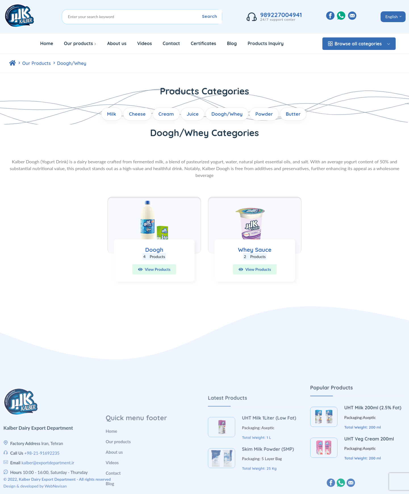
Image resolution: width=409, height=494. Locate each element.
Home (46, 43)
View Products (154, 269)
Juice (193, 114)
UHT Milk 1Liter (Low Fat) (269, 465)
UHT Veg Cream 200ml (369, 476)
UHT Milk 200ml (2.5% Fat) (372, 445)
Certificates (203, 43)
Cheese (137, 114)
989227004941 (281, 15)
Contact (171, 43)
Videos (144, 43)
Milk (111, 114)
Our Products (37, 63)
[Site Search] (145, 17)
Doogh (154, 249)
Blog (232, 43)
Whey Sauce (255, 249)
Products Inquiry (266, 43)
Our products (80, 43)
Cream (166, 114)
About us (116, 43)
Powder (264, 114)
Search (209, 16)
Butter (293, 114)
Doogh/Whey (71, 63)
